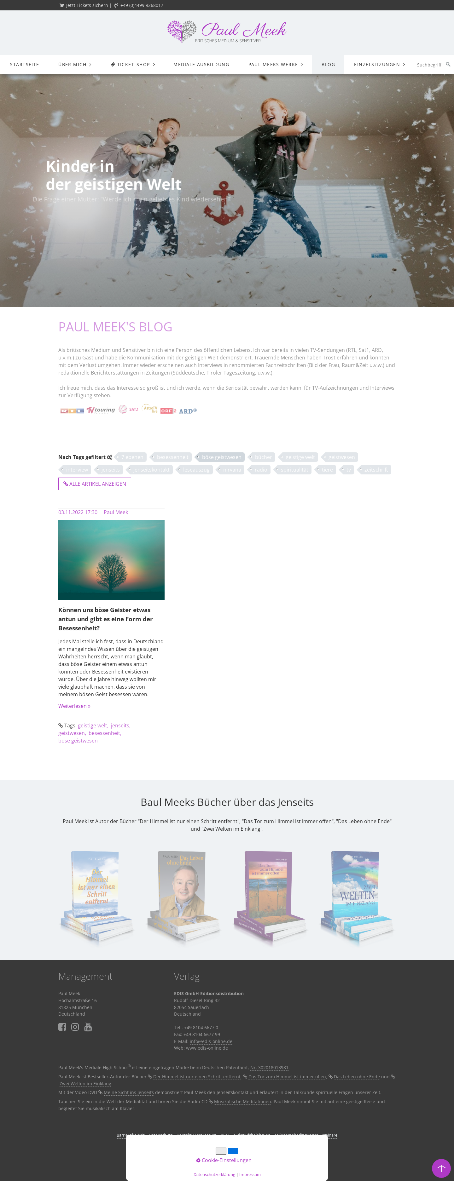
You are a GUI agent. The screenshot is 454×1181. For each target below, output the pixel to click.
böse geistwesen (222, 457)
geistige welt (300, 457)
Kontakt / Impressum (197, 1135)
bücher (263, 457)
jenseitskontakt (151, 469)
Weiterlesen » (74, 705)
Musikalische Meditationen (242, 1101)
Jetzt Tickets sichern (87, 5)
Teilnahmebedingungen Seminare (305, 1135)
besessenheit (173, 457)
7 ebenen (132, 457)
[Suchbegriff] (433, 64)
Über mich (72, 64)
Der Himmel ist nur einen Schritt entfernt (197, 1077)
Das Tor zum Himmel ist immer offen (287, 1077)
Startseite (24, 64)
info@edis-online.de (211, 1041)
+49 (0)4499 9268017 (141, 5)
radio (261, 469)
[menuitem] (25, 64)
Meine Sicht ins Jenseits (129, 1092)
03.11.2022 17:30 (77, 512)
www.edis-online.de (207, 1048)
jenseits (111, 469)
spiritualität (294, 469)
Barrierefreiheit (131, 1135)
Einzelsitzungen (377, 64)
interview (77, 469)
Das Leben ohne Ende (357, 1077)
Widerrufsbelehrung (251, 1135)
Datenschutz (160, 1135)
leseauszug (196, 469)
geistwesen (342, 457)
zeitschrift (376, 469)
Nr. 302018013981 (269, 1067)
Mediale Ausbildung (201, 64)
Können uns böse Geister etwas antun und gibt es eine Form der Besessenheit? (105, 618)
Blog (328, 64)
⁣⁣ (88, 1027)
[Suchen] (448, 65)
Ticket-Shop (130, 64)
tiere (327, 469)
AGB (225, 1135)
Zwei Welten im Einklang (85, 1083)
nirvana (232, 469)
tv (348, 469)
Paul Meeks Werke (273, 64)
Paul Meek (116, 512)
